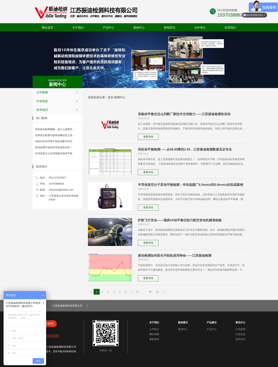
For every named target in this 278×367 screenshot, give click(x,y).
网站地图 (154, 334)
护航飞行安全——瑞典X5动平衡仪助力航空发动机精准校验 (180, 220)
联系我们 (230, 27)
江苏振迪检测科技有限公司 (67, 305)
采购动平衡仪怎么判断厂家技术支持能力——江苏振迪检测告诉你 (184, 114)
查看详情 (148, 136)
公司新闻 (58, 92)
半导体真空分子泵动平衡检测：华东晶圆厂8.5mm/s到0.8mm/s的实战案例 (190, 185)
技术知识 (58, 110)
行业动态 (58, 101)
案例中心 (139, 27)
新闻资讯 (169, 27)
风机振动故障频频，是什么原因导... (54, 129)
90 (150, 291)
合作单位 (200, 27)
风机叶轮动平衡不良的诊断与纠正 (53, 141)
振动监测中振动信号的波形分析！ (53, 147)
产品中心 (108, 27)
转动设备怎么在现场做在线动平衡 (53, 153)
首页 (110, 97)
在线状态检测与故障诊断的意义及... (54, 135)
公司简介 (154, 329)
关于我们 (78, 27)
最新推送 (154, 339)
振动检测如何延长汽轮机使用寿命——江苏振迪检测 (174, 255)
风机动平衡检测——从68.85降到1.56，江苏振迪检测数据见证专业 (185, 149)
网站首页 (47, 27)
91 (157, 291)
